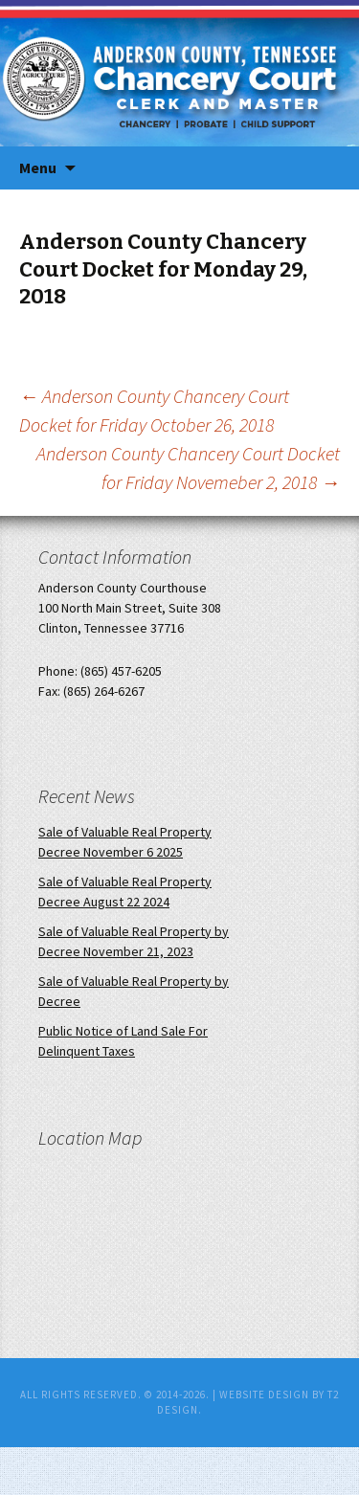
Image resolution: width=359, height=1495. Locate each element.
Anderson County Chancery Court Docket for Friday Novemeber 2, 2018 (188, 467)
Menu (37, 167)
